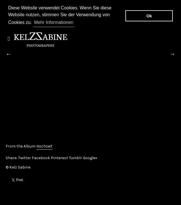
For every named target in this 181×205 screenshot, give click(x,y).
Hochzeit (44, 145)
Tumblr (75, 157)
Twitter (24, 157)
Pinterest (59, 157)
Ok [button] (149, 16)
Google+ (90, 157)
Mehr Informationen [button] (53, 22)
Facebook (41, 157)
